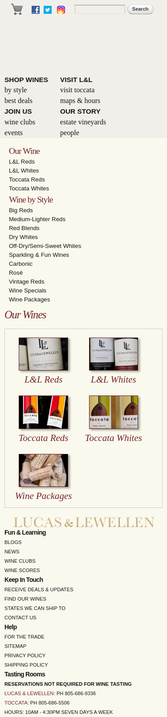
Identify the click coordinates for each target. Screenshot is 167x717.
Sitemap (15, 646)
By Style (15, 90)
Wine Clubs (19, 122)
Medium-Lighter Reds (37, 219)
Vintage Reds (27, 281)
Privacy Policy (24, 655)
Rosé (16, 272)
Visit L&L (76, 79)
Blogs (13, 542)
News (12, 551)
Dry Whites (23, 237)
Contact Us (20, 617)
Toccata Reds (27, 179)
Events (13, 132)
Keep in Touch (23, 579)
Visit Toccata (77, 90)
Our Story (80, 111)
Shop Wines (26, 79)
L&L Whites (24, 170)
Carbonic (21, 263)
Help (10, 626)
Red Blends (24, 228)
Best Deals (18, 100)
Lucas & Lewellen (29, 693)
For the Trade (24, 636)
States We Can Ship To (34, 608)
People (69, 132)
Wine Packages (29, 299)
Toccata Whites (29, 188)
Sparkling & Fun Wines (39, 254)
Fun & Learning (25, 532)
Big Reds (21, 210)
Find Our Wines (25, 599)
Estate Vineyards (83, 122)
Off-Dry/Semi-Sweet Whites (45, 246)
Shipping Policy (26, 665)
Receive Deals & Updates (38, 589)
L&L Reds (22, 161)
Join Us (18, 111)
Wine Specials (27, 290)
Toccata (16, 702)
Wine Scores (22, 570)
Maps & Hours (80, 100)
